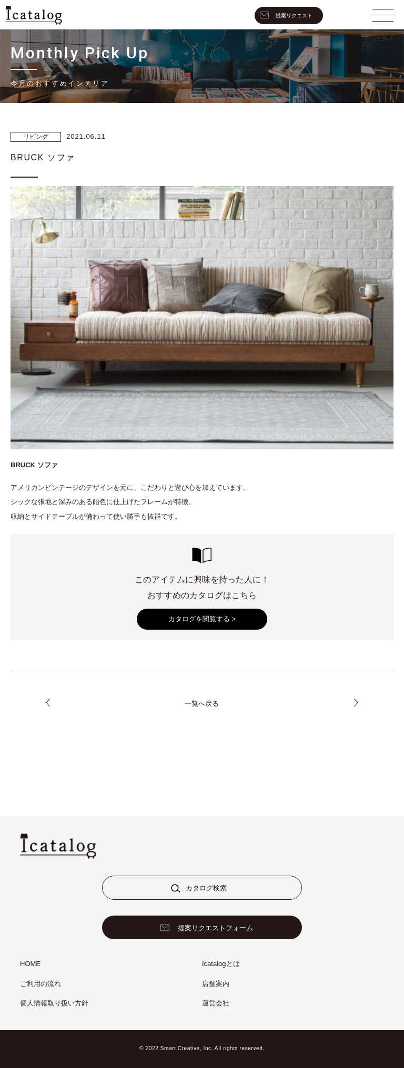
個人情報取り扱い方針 (54, 1003)
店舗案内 (215, 984)
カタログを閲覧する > (202, 619)
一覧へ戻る (202, 703)
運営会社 (215, 1003)
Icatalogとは (221, 964)
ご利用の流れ (40, 984)
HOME (30, 964)
